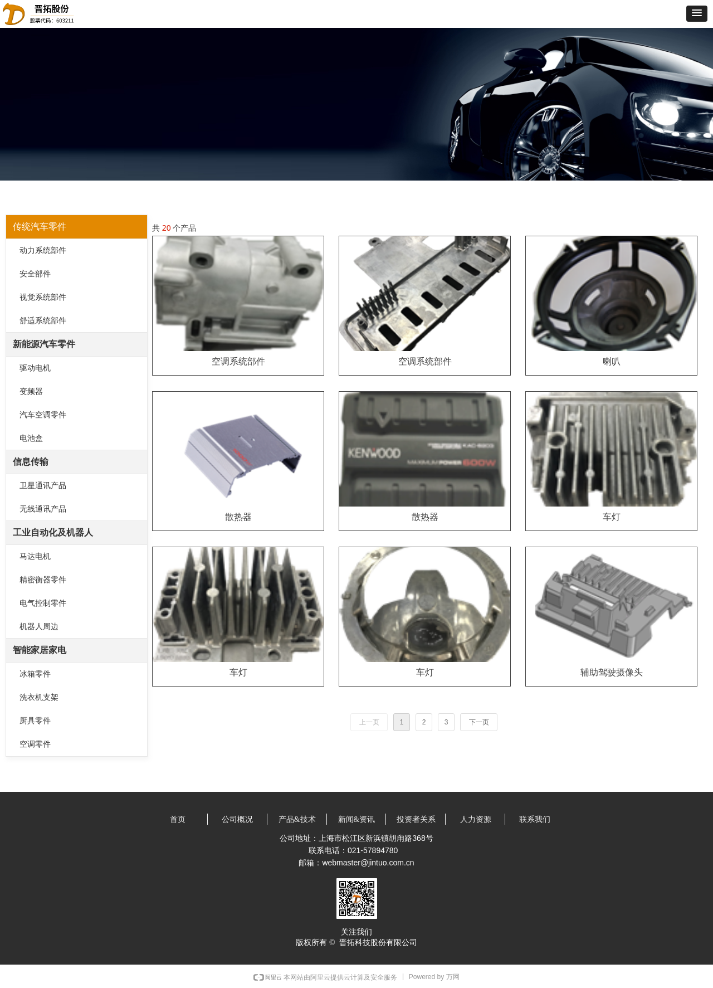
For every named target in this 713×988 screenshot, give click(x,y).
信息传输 (30, 461)
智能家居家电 (39, 650)
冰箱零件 (35, 674)
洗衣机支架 (38, 697)
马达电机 (35, 556)
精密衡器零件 (42, 580)
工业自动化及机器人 (53, 532)
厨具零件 (35, 721)
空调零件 (35, 744)
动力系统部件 (42, 250)
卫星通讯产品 (42, 485)
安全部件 (35, 274)
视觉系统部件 (42, 297)
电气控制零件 (42, 603)
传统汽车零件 (39, 226)
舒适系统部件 (42, 321)
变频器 (31, 391)
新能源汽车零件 (44, 344)
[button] (696, 14)
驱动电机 (35, 368)
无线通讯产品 (42, 509)
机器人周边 (38, 626)
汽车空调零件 (42, 415)
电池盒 (31, 438)
